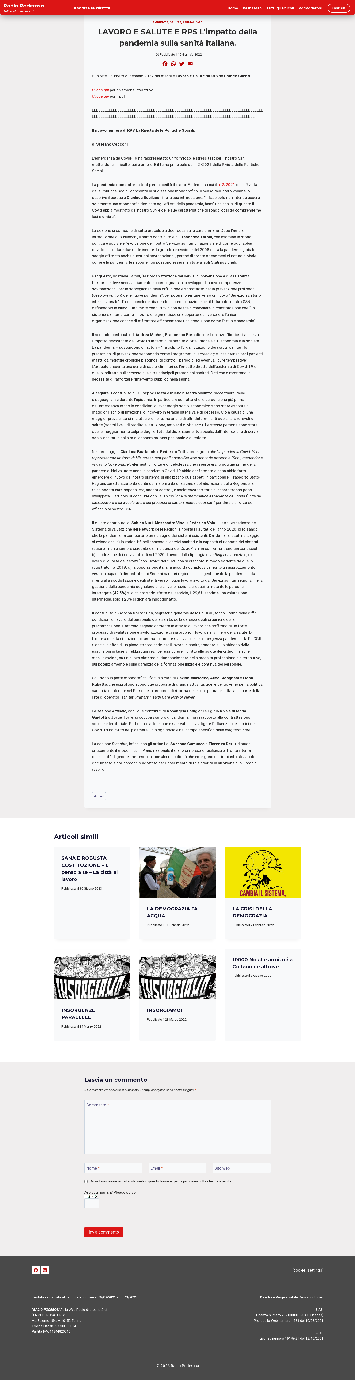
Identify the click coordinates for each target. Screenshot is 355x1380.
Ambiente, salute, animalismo (178, 22)
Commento (97, 1105)
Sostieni (339, 8)
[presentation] (177, 872)
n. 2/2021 (226, 184)
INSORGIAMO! (164, 1010)
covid (99, 796)
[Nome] (113, 1168)
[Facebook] (36, 1270)
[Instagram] (45, 1270)
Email (156, 1168)
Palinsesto (252, 8)
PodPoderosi (310, 8)
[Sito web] (242, 1168)
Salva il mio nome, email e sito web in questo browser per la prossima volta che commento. (161, 1181)
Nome (93, 1168)
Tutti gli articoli (280, 8)
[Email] (178, 1168)
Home (233, 8)
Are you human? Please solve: (110, 1199)
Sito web (222, 1168)
